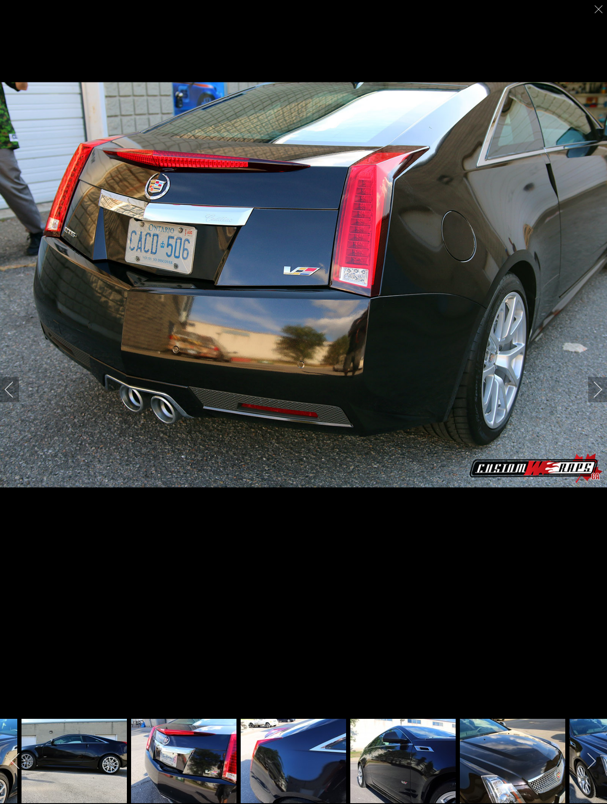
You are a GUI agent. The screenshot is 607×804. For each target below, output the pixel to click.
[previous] (15, 389)
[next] (592, 389)
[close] (599, 9)
